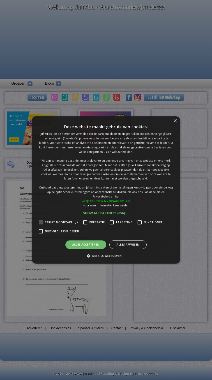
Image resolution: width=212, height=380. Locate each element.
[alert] (106, 190)
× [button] (175, 121)
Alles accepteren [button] (85, 244)
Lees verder (121, 205)
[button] (106, 213)
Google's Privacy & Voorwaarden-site (106, 201)
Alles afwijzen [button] (127, 244)
